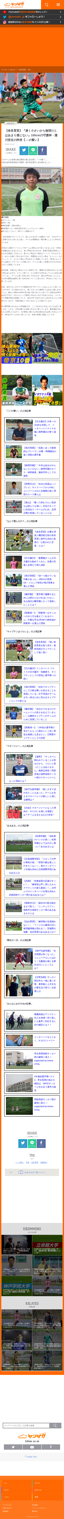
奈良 (27, 1162)
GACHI (37, 1483)
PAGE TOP (32, 1457)
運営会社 (35, 1511)
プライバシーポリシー (39, 1508)
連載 (36, 1497)
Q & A (6, 1497)
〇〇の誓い (19, 1162)
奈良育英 (34, 1162)
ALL (5, 1483)
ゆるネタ (12, 69)
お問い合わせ (7, 1508)
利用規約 (5, 1511)
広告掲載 (35, 1505)
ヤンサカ (4, 69)
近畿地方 (43, 1162)
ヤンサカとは (7, 1505)
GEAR (6, 1490)
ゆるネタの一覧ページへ (32, 1172)
